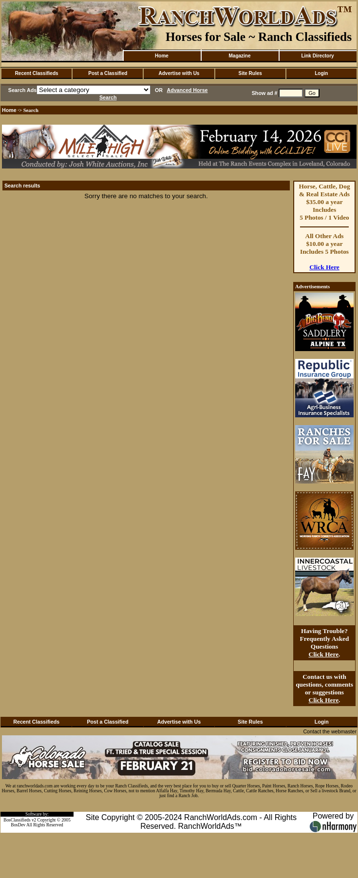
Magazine (239, 55)
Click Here (324, 267)
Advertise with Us (179, 73)
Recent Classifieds (36, 73)
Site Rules (250, 73)
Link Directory (317, 55)
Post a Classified (107, 73)
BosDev (18, 824)
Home (162, 55)
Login (321, 73)
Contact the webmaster (330, 731)
